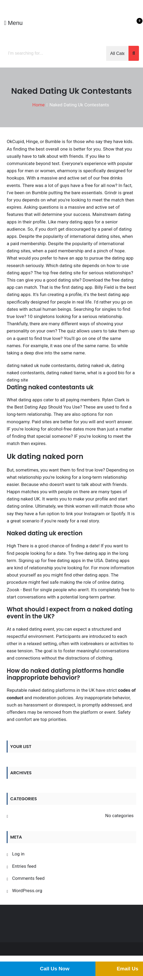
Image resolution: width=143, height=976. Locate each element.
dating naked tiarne (65, 372)
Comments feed (28, 878)
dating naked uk (93, 365)
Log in (18, 854)
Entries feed (24, 866)
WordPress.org (27, 890)
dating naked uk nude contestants (41, 365)
